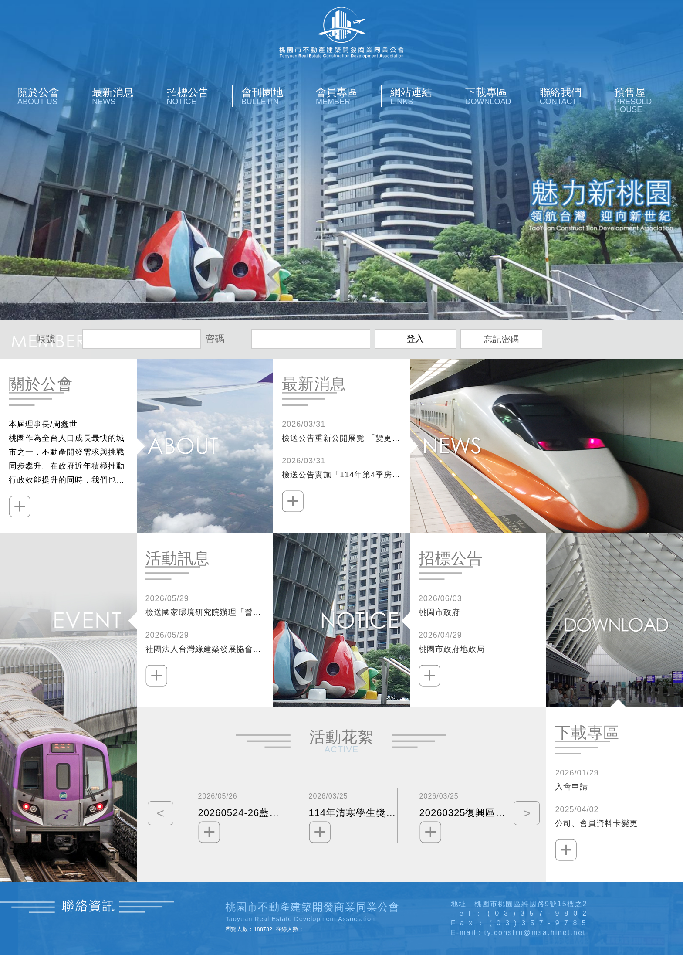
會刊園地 (274, 96)
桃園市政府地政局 (452, 649)
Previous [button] (158, 815)
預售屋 (647, 99)
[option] (231, 815)
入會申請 (571, 786)
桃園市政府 (439, 612)
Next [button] (524, 815)
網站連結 (423, 96)
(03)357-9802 (539, 913)
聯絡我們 (572, 96)
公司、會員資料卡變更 (596, 823)
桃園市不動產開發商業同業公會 (341, 32)
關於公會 (50, 96)
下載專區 (498, 96)
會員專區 (348, 96)
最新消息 (124, 96)
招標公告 (199, 96)
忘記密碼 (501, 339)
